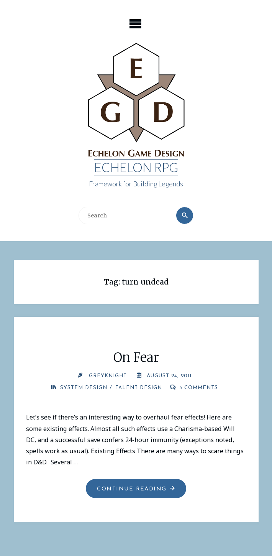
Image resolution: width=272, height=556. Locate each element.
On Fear (136, 357)
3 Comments (198, 387)
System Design (83, 387)
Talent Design (138, 387)
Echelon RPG (136, 167)
